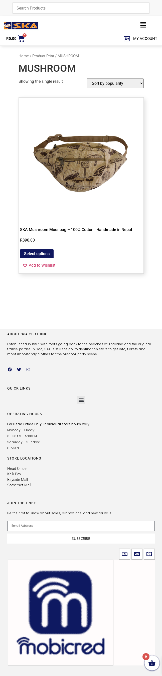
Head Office (17, 468)
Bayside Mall (17, 479)
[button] (143, 26)
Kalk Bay (14, 474)
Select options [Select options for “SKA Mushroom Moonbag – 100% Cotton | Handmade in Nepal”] (37, 253)
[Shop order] (115, 83)
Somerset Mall (19, 485)
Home (24, 56)
